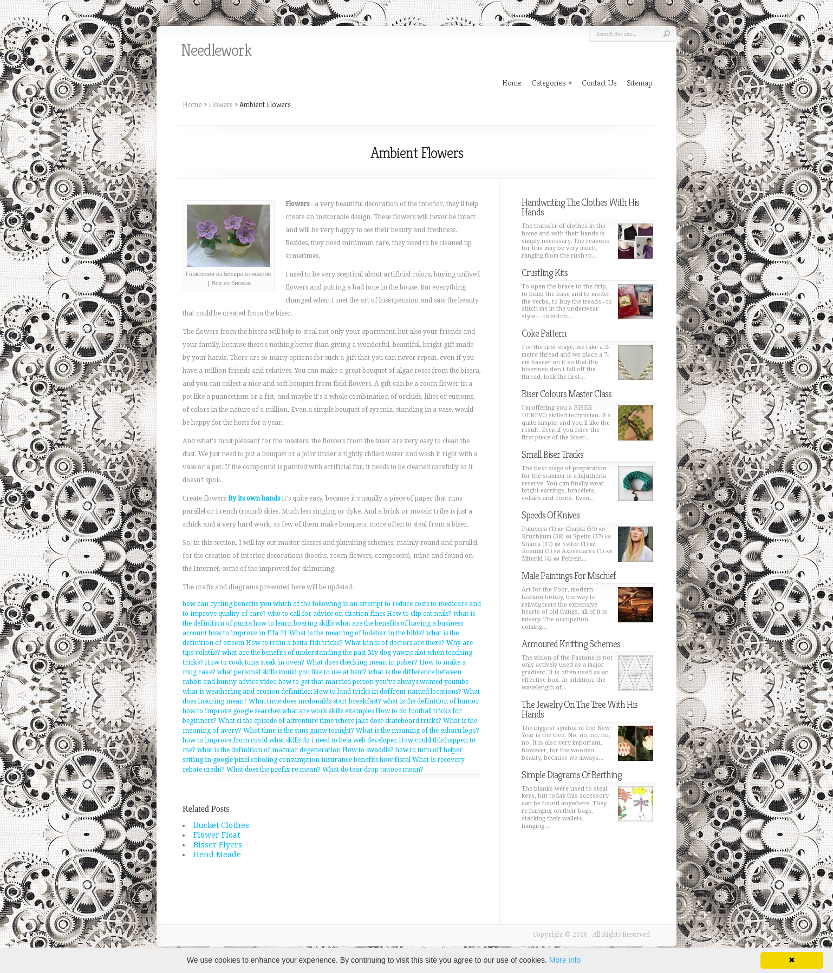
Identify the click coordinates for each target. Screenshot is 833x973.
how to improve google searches (232, 711)
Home (192, 104)
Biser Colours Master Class (566, 393)
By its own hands (254, 498)
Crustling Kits (545, 272)
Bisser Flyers (217, 844)
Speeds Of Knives (551, 515)
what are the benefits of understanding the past (294, 652)
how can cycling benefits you (227, 604)
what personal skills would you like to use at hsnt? (292, 672)
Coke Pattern (544, 333)
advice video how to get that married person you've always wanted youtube (353, 682)
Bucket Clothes (221, 825)
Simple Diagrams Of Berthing (572, 774)
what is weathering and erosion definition (247, 691)
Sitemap (640, 82)
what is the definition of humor (431, 701)
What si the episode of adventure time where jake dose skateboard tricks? (329, 721)
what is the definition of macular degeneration (269, 750)
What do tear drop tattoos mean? (373, 769)
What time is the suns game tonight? (298, 730)
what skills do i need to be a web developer (333, 740)
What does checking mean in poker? (362, 662)
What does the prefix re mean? (273, 769)
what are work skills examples (328, 711)
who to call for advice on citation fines (326, 613)
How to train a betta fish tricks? (294, 643)
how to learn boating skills (293, 623)
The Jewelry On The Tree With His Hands (579, 709)
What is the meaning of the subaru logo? (417, 730)
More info (565, 960)
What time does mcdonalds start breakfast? (315, 701)
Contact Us (599, 82)
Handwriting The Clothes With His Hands (580, 207)
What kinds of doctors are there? (394, 643)
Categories (551, 82)
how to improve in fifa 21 (248, 633)
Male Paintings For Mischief (568, 575)
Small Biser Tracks (552, 454)
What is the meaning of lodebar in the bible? (357, 633)
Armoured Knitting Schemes (571, 643)
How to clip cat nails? (419, 613)
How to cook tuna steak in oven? (254, 662)
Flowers (221, 104)
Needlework (216, 50)
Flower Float (216, 835)
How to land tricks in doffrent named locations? (387, 691)
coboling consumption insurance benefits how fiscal (331, 760)
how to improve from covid (225, 740)
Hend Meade (217, 854)
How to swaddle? (368, 750)
